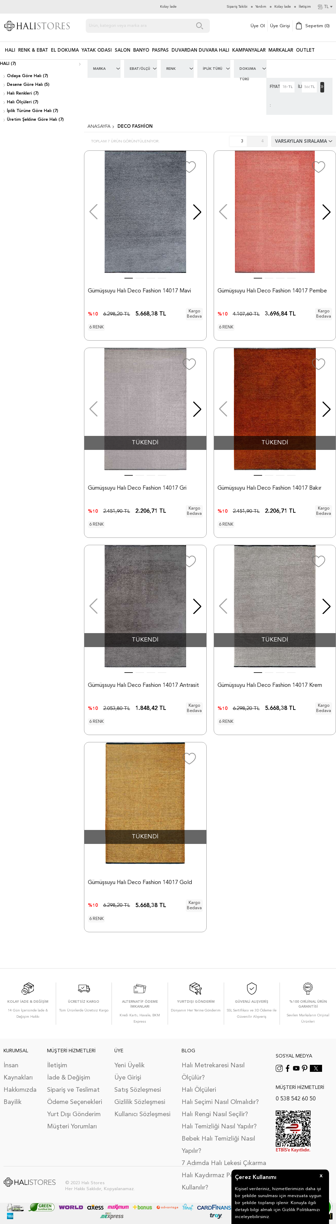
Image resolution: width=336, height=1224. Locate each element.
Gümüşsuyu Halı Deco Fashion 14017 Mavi (139, 291)
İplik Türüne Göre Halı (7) (32, 111)
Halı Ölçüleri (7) (22, 102)
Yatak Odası (97, 50)
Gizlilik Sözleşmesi (139, 1102)
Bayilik (12, 1102)
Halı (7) (8, 64)
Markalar (280, 50)
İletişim (57, 1065)
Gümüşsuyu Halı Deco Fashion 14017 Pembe (272, 291)
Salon (122, 50)
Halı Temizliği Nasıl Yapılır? (219, 1126)
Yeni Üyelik (129, 1065)
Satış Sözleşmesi (137, 1090)
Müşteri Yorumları (72, 1126)
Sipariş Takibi (237, 6)
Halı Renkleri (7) (23, 93)
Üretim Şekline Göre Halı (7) (35, 120)
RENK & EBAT (33, 50)
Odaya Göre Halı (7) (27, 76)
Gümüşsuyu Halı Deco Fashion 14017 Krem (269, 685)
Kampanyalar (249, 50)
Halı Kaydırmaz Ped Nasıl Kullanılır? (217, 1181)
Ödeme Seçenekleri (74, 1102)
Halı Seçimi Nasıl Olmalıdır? (220, 1102)
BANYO (141, 50)
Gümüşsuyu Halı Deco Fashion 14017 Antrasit (143, 685)
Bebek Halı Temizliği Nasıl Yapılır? (218, 1145)
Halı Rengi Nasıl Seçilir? (215, 1114)
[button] (197, 212)
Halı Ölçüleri (199, 1090)
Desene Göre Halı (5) (28, 85)
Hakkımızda (20, 1090)
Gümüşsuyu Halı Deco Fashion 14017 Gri (137, 488)
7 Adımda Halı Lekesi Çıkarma (224, 1163)
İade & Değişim (68, 1078)
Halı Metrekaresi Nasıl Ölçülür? (213, 1071)
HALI (10, 50)
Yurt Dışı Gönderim (74, 1114)
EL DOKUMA (65, 50)
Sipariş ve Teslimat (73, 1090)
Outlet (305, 50)
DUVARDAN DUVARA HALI (200, 50)
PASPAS (160, 50)
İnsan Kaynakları (18, 1071)
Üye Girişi (280, 26)
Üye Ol (258, 26)
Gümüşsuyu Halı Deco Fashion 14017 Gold (140, 882)
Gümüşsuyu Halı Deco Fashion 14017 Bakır (269, 488)
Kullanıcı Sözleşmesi (142, 1114)
